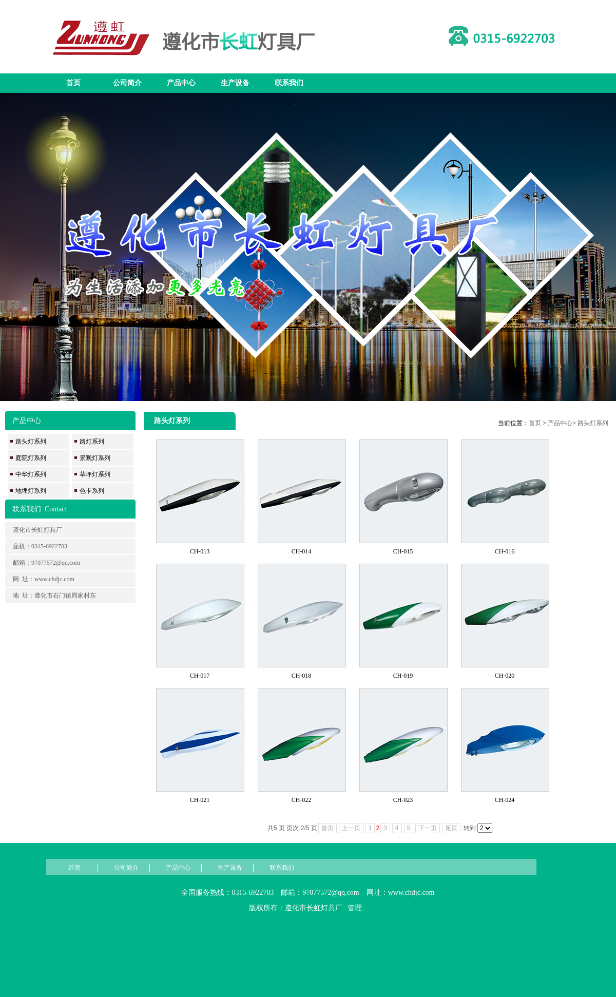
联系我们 (289, 83)
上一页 (351, 828)
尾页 (451, 828)
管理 (355, 908)
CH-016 (505, 551)
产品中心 (181, 83)
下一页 (427, 828)
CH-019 (403, 675)
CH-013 (200, 551)
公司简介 (127, 83)
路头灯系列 (593, 423)
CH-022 (302, 799)
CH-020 (505, 675)
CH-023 (403, 799)
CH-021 (200, 799)
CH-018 (302, 675)
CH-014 (302, 551)
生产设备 (235, 83)
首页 (73, 83)
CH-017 (200, 675)
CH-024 (505, 799)
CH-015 (403, 551)
